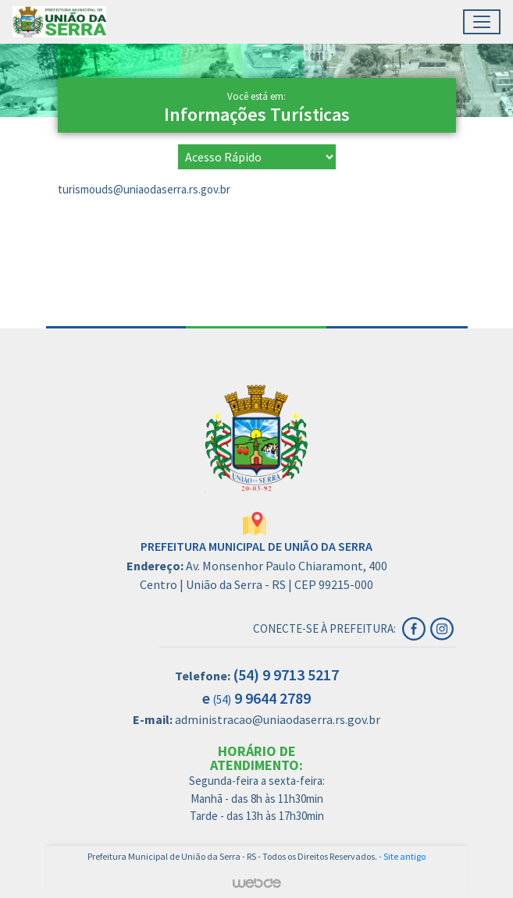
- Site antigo (402, 856)
